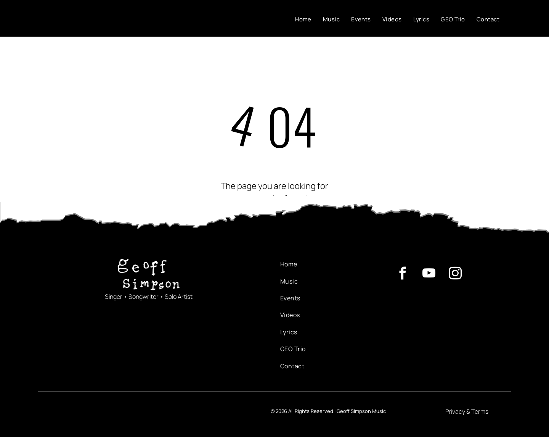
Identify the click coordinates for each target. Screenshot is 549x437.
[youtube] (428, 274)
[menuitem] (303, 19)
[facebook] (402, 274)
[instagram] (455, 274)
